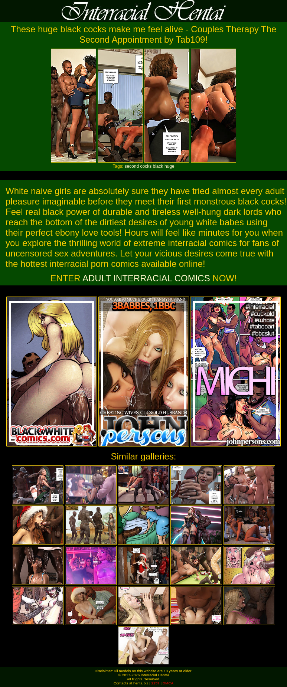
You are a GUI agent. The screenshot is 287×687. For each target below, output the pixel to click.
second (131, 166)
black (158, 166)
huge (169, 166)
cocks (145, 166)
